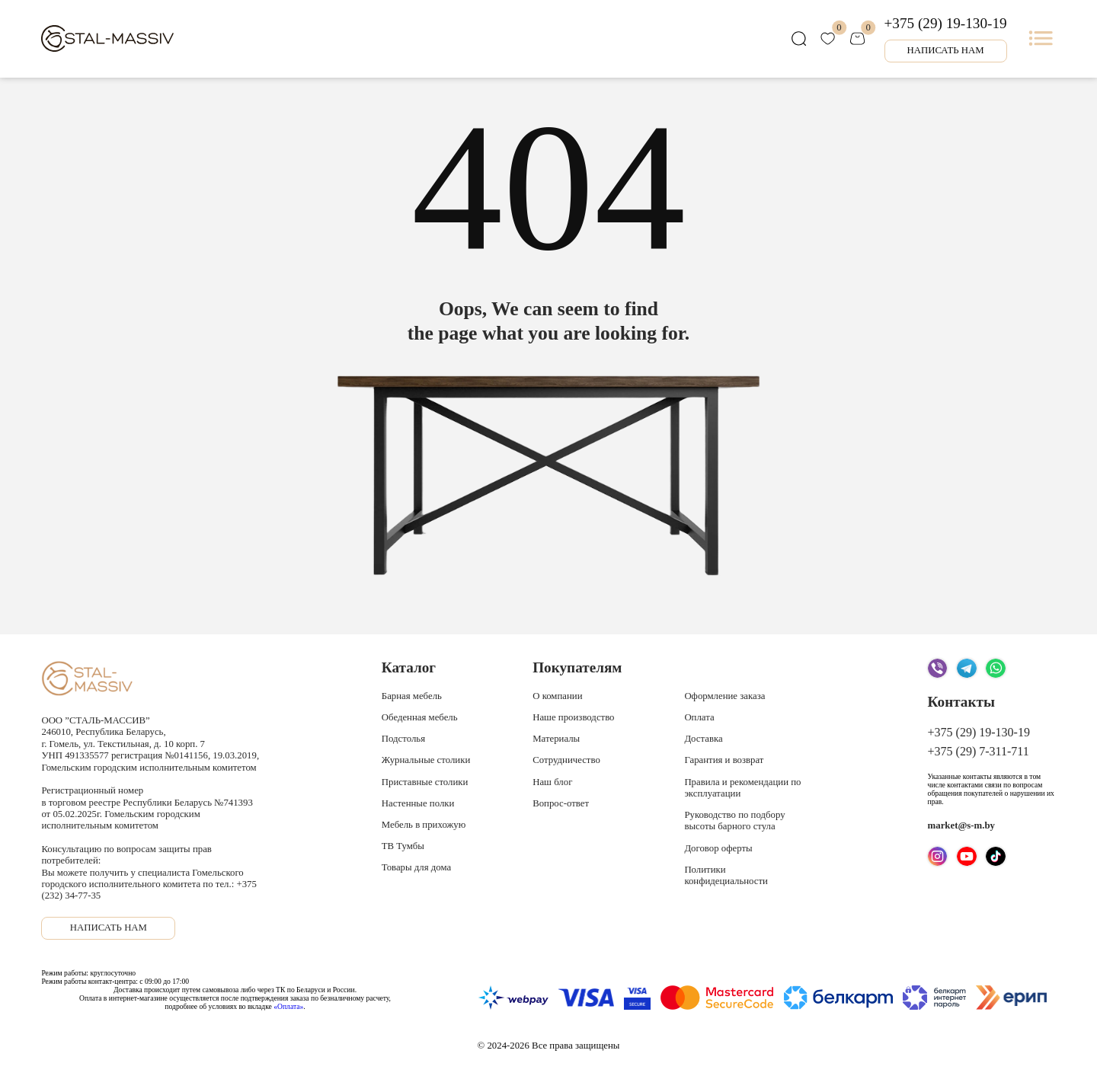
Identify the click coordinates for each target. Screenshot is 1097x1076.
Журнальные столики (426, 760)
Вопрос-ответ (561, 803)
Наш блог (552, 782)
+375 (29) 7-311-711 (978, 751)
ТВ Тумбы (403, 846)
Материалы (556, 738)
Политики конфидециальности (726, 875)
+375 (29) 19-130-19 (945, 23)
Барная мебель (412, 696)
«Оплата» (288, 1006)
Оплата (699, 717)
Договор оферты (718, 848)
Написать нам (945, 50)
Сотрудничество (566, 760)
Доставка (703, 738)
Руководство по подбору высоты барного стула (734, 820)
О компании (557, 696)
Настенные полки (418, 803)
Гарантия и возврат (723, 760)
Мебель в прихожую (423, 824)
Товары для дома (416, 867)
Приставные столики (425, 782)
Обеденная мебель (420, 717)
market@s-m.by (961, 825)
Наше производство (573, 717)
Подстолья (403, 738)
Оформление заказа (724, 696)
